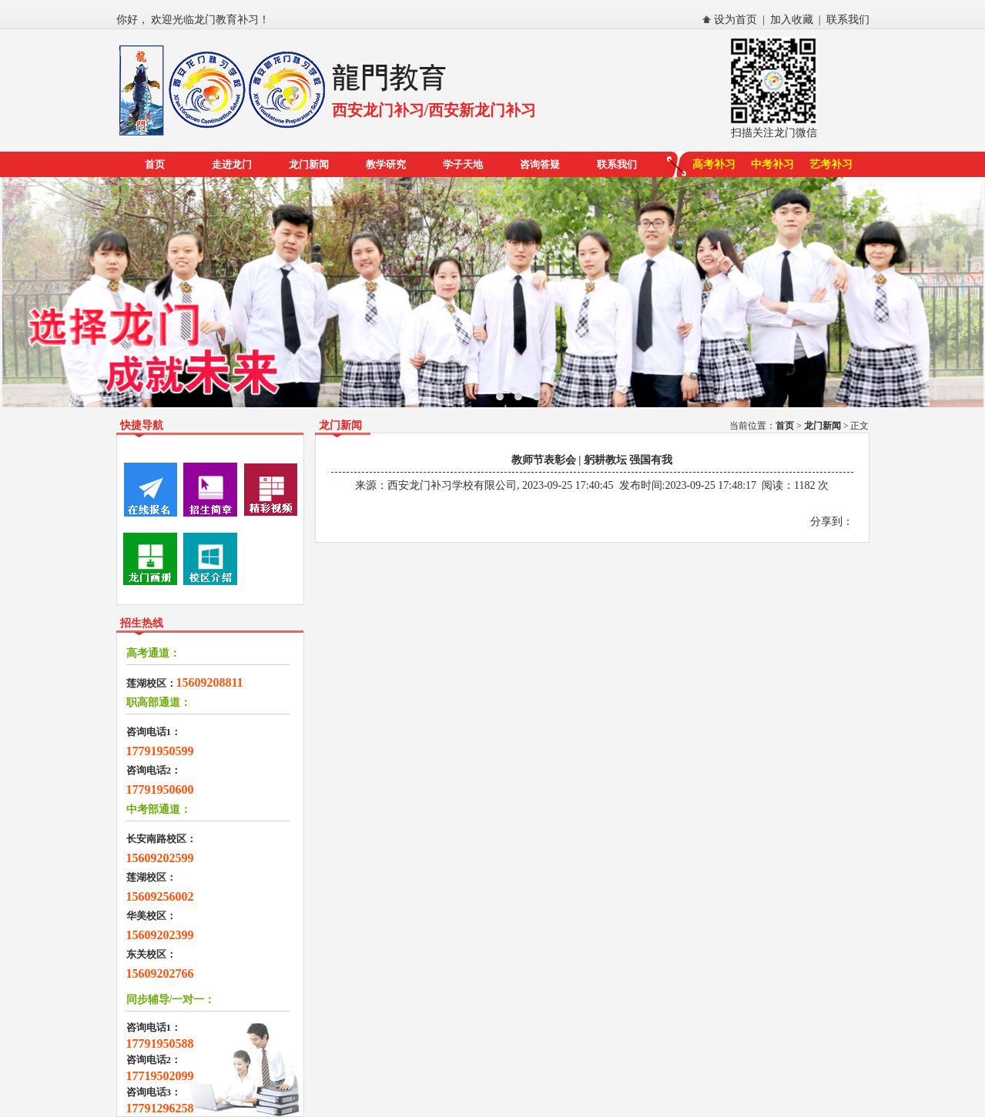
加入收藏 (791, 19)
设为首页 (735, 19)
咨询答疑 (540, 164)
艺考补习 (831, 164)
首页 (155, 164)
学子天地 (463, 164)
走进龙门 (232, 164)
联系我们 (847, 19)
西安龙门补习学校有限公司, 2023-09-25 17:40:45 (500, 485)
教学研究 (386, 164)
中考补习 (772, 164)
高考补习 (713, 164)
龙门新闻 (309, 164)
